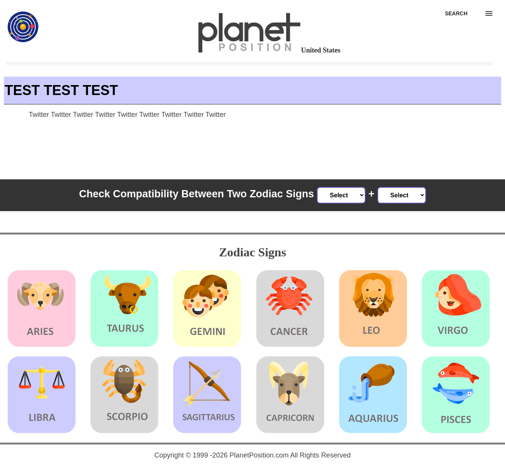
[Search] (456, 13)
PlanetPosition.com (259, 455)
